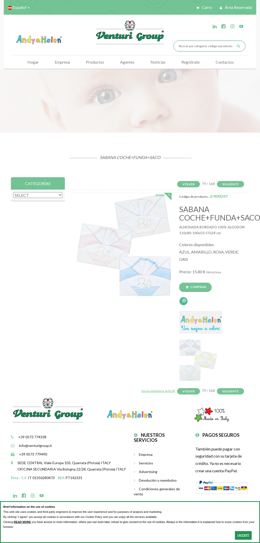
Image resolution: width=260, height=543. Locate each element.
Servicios (143, 463)
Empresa (62, 62)
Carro (204, 7)
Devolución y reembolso (155, 480)
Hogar (33, 62)
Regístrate (190, 62)
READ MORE (22, 521)
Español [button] (19, 7)
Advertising (145, 471)
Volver (188, 184)
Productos (95, 62)
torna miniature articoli (158, 391)
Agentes (127, 62)
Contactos (225, 62)
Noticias (158, 62)
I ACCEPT (243, 535)
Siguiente (230, 184)
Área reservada (236, 7)
